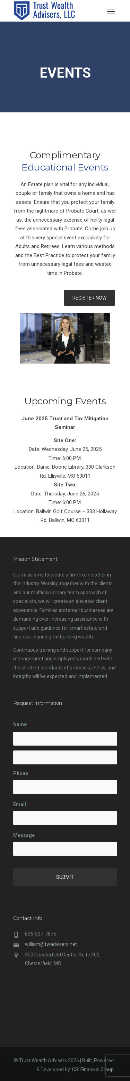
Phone (23, 773)
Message (24, 835)
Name (22, 724)
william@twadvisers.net (51, 944)
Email (22, 804)
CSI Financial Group (93, 1069)
